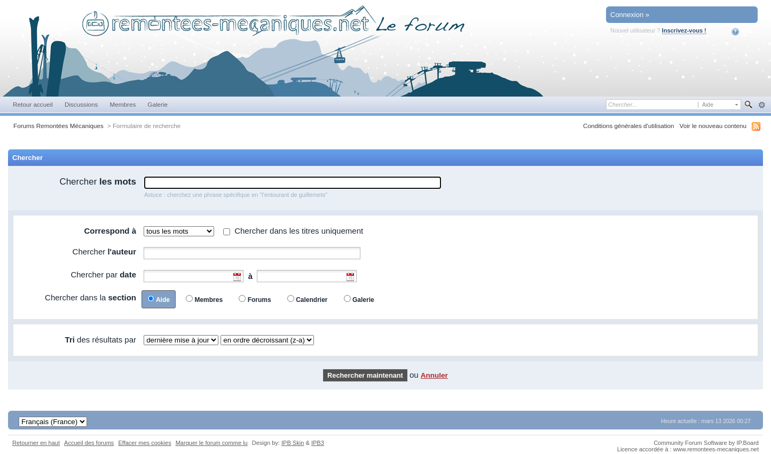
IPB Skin (292, 443)
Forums (259, 300)
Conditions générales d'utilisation (628, 125)
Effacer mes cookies (144, 443)
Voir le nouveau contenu (713, 125)
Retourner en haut (36, 443)
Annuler (434, 375)
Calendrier (311, 300)
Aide (742, 31)
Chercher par (103, 274)
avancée (761, 105)
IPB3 (317, 443)
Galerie (157, 104)
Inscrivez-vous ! (684, 30)
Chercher (97, 182)
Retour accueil (33, 104)
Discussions (81, 104)
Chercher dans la (90, 297)
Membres (122, 104)
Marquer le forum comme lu (212, 443)
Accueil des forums (89, 443)
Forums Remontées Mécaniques (58, 125)
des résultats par (100, 339)
